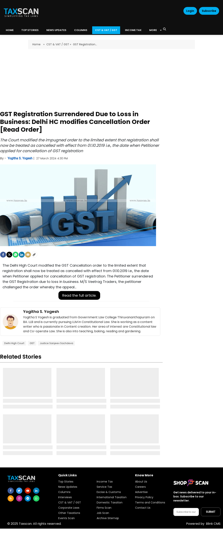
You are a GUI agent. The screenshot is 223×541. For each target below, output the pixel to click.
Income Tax (133, 30)
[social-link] (34, 255)
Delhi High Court (14, 343)
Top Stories (30, 30)
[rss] (11, 498)
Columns (80, 30)
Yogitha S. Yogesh (20, 158)
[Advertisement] (111, 78)
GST (32, 343)
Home (36, 44)
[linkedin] (36, 491)
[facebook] (3, 255)
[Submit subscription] (210, 512)
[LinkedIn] (22, 255)
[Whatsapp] (15, 255)
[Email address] (186, 512)
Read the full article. (79, 295)
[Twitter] (9, 255)
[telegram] (28, 498)
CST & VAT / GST (106, 30)
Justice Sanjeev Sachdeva (56, 343)
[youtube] (28, 491)
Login (190, 11)
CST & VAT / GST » (58, 44)
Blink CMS (203, 523)
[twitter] (19, 491)
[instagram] (19, 498)
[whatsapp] (36, 498)
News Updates (56, 30)
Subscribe (209, 11)
